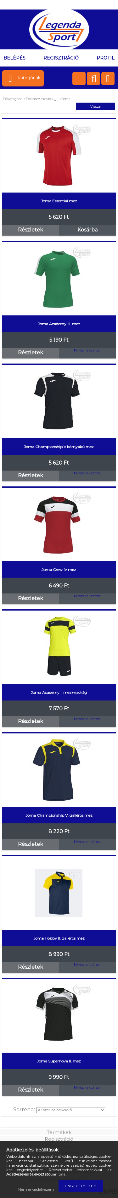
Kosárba (87, 230)
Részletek (30, 230)
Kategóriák (29, 77)
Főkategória (13, 99)
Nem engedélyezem (36, 1189)
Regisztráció (59, 1139)
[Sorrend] (70, 1110)
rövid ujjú (51, 99)
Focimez (33, 99)
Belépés (14, 58)
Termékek (59, 1132)
